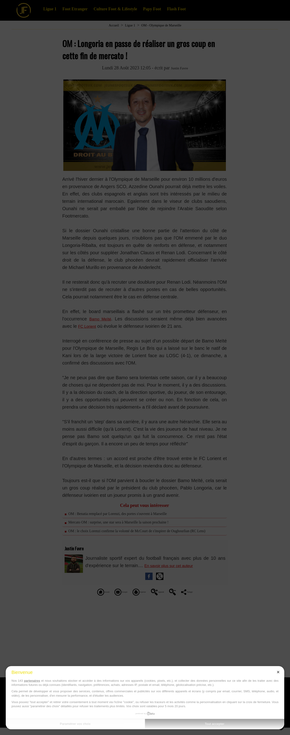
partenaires (32, 680)
